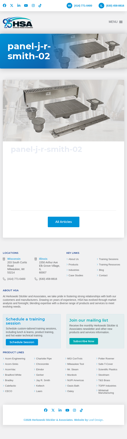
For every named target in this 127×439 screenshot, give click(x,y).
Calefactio (10, 370)
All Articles (63, 206)
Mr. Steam (72, 353)
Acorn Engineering (15, 342)
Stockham (103, 359)
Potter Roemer (106, 342)
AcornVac (10, 353)
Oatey (70, 375)
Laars (39, 375)
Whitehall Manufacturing (106, 375)
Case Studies (76, 259)
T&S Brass (104, 364)
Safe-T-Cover (105, 348)
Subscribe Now (83, 322)
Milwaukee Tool (75, 348)
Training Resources (109, 248)
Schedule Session (22, 326)
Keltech (40, 370)
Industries (74, 254)
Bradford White (13, 359)
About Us (74, 243)
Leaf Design (96, 403)
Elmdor (40, 353)
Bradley (9, 364)
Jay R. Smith (43, 364)
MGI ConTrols (74, 342)
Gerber (40, 359)
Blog (101, 254)
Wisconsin (14, 242)
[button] (113, 22)
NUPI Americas (75, 364)
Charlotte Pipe (44, 342)
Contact (103, 259)
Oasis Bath (73, 370)
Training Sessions (108, 243)
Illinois (43, 242)
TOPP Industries (107, 370)
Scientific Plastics (107, 353)
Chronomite (42, 348)
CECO (8, 375)
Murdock (72, 359)
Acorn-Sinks (11, 348)
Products (73, 248)
